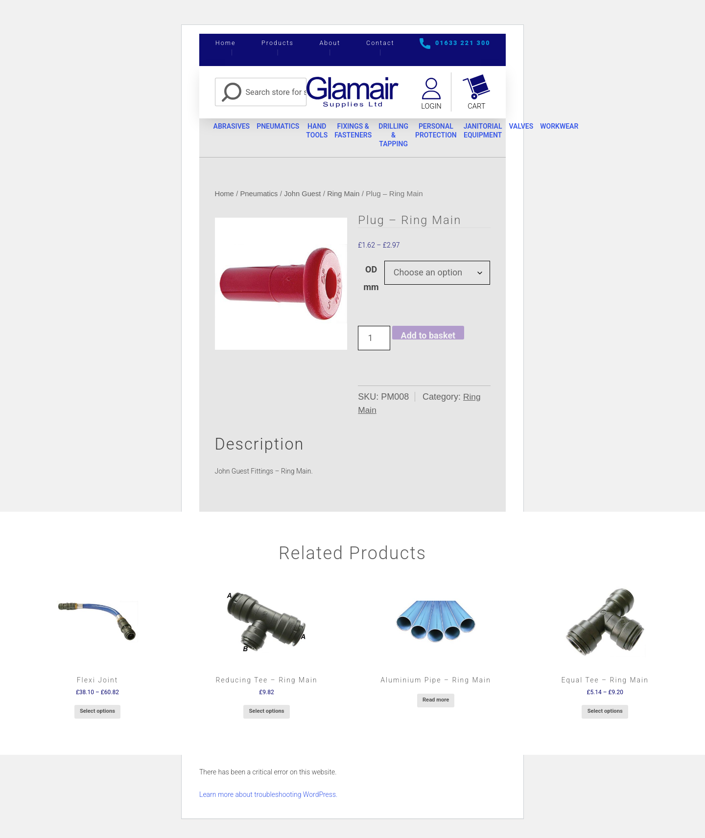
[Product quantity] (374, 339)
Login (430, 106)
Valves (548, 128)
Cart (477, 106)
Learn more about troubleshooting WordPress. (268, 796)
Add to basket (428, 336)
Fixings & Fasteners (365, 132)
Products (277, 42)
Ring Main (348, 195)
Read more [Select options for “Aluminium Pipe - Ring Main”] (436, 701)
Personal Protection (455, 132)
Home (225, 42)
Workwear (589, 128)
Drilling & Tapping (409, 136)
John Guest (305, 195)
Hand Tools (326, 132)
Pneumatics (283, 128)
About (329, 42)
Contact (380, 42)
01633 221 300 (463, 42)
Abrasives (233, 128)
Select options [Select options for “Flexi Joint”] (97, 713)
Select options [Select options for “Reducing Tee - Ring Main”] (266, 713)
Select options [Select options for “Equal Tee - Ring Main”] (605, 713)
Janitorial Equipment (506, 132)
